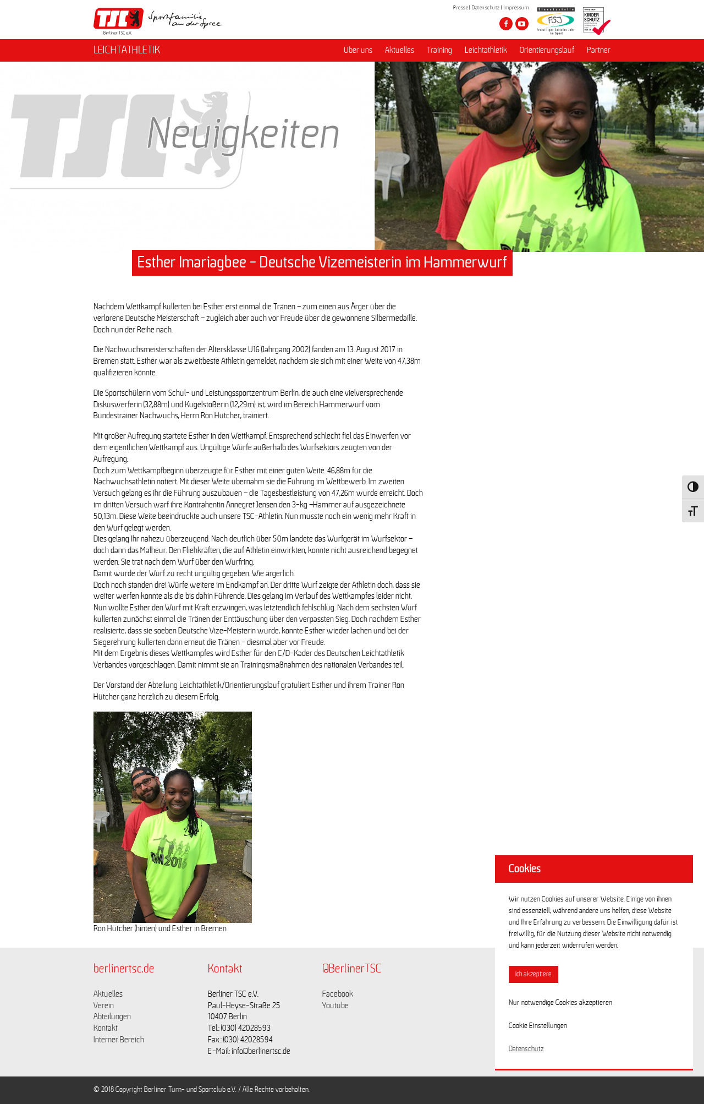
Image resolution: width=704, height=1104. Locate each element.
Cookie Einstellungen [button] (538, 1026)
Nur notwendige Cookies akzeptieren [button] (560, 1003)
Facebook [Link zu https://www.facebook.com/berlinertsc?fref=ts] (337, 994)
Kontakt (106, 1028)
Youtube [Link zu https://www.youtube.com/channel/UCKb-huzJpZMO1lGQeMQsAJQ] (335, 1005)
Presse (460, 7)
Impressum (516, 7)
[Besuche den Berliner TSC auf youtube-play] (522, 23)
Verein (104, 1005)
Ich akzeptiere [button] (533, 974)
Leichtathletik (486, 50)
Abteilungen (112, 1016)
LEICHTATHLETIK (127, 50)
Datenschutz (486, 7)
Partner (598, 50)
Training (439, 50)
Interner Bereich (119, 1039)
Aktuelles (399, 50)
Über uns (358, 50)
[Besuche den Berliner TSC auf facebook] (506, 23)
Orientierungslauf (547, 50)
